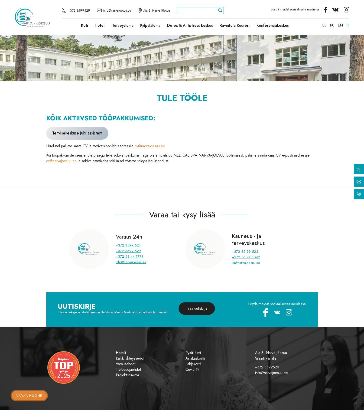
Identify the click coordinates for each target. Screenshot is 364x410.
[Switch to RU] (332, 25)
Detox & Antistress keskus (190, 25)
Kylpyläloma (150, 25)
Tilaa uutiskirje (197, 308)
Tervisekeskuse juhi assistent (77, 133)
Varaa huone (29, 395)
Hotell (100, 25)
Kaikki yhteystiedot (130, 358)
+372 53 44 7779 (129, 256)
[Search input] (198, 10)
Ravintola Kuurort (235, 25)
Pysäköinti (193, 352)
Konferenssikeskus (273, 25)
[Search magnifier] (220, 10)
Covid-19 (192, 369)
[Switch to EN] (340, 25)
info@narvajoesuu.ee (131, 262)
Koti (84, 25)
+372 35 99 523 (245, 251)
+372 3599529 (267, 367)
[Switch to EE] (324, 25)
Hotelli (121, 352)
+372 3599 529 (128, 250)
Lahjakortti (193, 364)
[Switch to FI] (347, 25)
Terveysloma (122, 25)
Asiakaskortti (195, 358)
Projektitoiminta (127, 375)
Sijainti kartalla (265, 358)
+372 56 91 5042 (246, 257)
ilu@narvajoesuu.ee (246, 262)
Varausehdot (125, 364)
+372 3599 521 (128, 245)
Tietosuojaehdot (128, 369)
